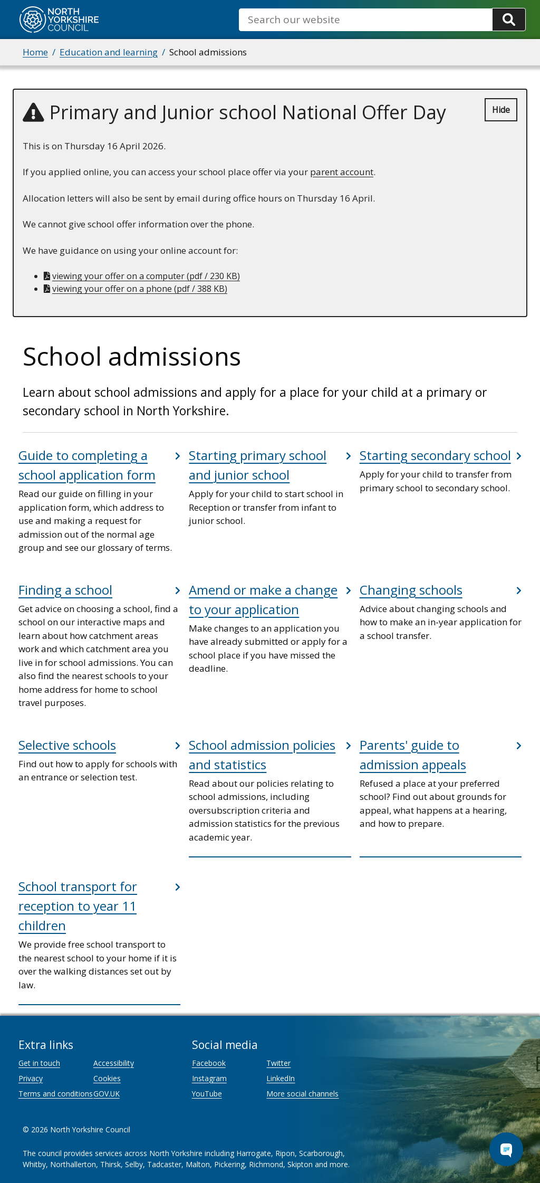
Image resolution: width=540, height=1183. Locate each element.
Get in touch (39, 1063)
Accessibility (113, 1063)
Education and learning (109, 52)
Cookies (107, 1078)
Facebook (209, 1063)
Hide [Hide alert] (501, 110)
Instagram (209, 1078)
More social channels (302, 1094)
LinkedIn (280, 1078)
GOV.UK (106, 1094)
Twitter (278, 1063)
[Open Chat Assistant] (506, 1149)
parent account (341, 172)
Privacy (30, 1078)
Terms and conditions (55, 1094)
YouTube (207, 1094)
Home (35, 52)
